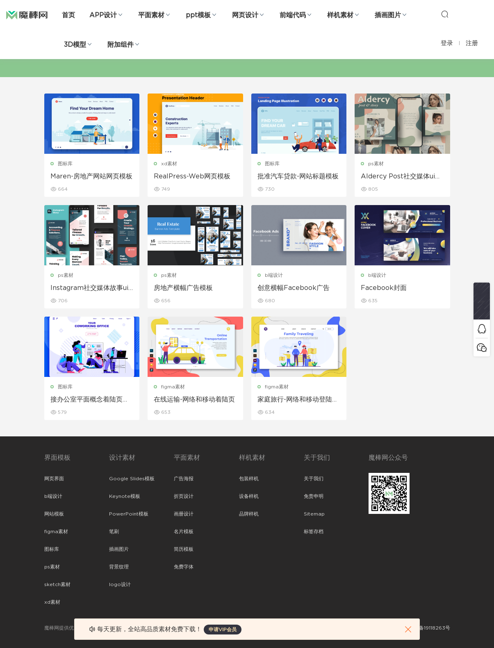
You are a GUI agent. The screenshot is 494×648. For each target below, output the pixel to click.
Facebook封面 (384, 288)
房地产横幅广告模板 (183, 288)
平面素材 (151, 15)
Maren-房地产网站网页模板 (91, 176)
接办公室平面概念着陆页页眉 (89, 400)
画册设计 (184, 513)
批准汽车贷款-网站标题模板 (298, 176)
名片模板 (184, 531)
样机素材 (340, 15)
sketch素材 (57, 584)
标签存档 (313, 531)
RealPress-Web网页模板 (192, 176)
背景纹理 (119, 566)
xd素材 (169, 163)
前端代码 (293, 15)
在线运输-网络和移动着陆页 (194, 399)
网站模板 (54, 513)
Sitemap (314, 513)
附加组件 (120, 44)
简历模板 (184, 549)
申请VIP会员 (223, 629)
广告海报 (184, 478)
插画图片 (388, 15)
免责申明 (313, 496)
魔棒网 (27, 14)
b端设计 (274, 275)
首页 (68, 15)
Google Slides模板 (132, 478)
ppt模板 (198, 15)
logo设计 (120, 584)
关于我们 (313, 478)
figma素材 (173, 386)
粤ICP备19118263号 (428, 627)
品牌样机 (249, 513)
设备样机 (249, 496)
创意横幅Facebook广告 (293, 288)
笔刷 (114, 531)
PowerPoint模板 (128, 513)
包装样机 (249, 478)
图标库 (65, 163)
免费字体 (184, 566)
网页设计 (245, 15)
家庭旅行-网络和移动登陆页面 (298, 400)
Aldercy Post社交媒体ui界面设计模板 (401, 176)
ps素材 (376, 163)
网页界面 (54, 478)
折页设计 (184, 496)
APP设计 (103, 15)
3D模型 (75, 44)
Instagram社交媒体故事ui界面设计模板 (89, 288)
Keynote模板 (124, 496)
